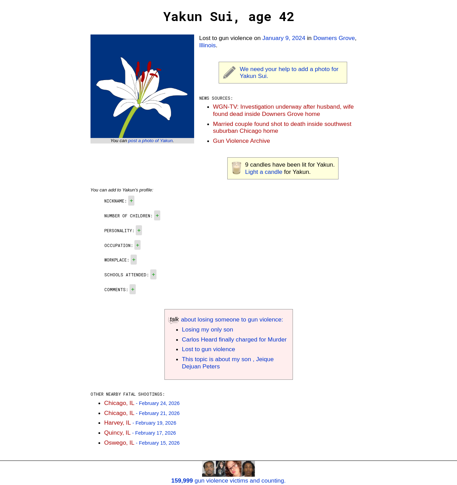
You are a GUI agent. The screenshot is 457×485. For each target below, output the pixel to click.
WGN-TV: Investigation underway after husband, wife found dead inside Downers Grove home (283, 110)
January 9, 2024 (284, 37)
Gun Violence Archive (241, 140)
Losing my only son (207, 329)
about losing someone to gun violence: (225, 319)
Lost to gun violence (208, 349)
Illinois (207, 45)
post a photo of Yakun (150, 140)
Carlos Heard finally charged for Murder (234, 339)
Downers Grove (334, 37)
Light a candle (264, 171)
